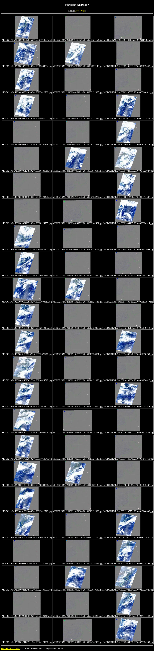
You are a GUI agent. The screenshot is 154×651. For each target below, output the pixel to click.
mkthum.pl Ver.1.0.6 (10, 648)
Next (83, 11)
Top (77, 11)
